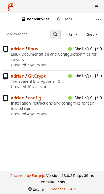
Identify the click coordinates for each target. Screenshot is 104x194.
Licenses (57, 189)
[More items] (99, 19)
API (73, 189)
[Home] (10, 7)
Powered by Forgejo (27, 175)
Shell (75, 48)
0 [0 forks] (98, 48)
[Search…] (55, 34)
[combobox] (72, 34)
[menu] (37, 189)
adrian (17, 48)
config (34, 98)
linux (33, 48)
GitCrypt (37, 76)
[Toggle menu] (96, 7)
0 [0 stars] (89, 48)
